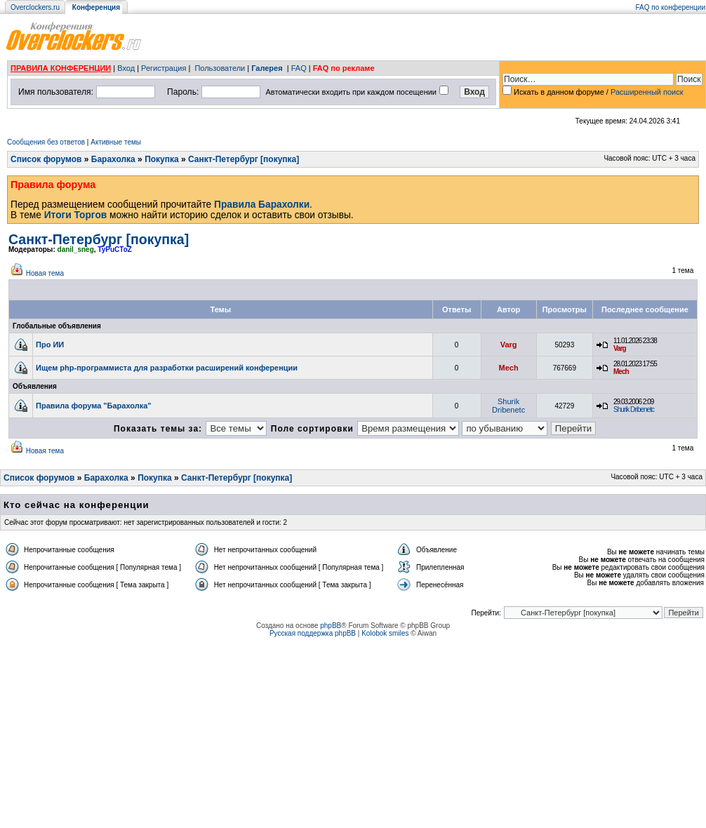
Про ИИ (50, 344)
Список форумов (46, 159)
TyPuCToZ (115, 249)
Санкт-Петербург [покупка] (243, 159)
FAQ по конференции (670, 7)
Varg (508, 344)
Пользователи (219, 68)
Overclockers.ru (35, 7)
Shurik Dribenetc (508, 405)
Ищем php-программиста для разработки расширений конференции (167, 367)
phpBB (330, 625)
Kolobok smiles (384, 633)
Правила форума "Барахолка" (94, 405)
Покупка (162, 159)
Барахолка (113, 159)
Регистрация (163, 68)
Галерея (266, 68)
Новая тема (45, 273)
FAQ (299, 68)
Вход (126, 68)
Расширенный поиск (647, 92)
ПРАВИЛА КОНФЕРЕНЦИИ (61, 68)
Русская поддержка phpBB (312, 633)
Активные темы (116, 142)
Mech (509, 367)
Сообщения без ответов (46, 142)
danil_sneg (76, 249)
